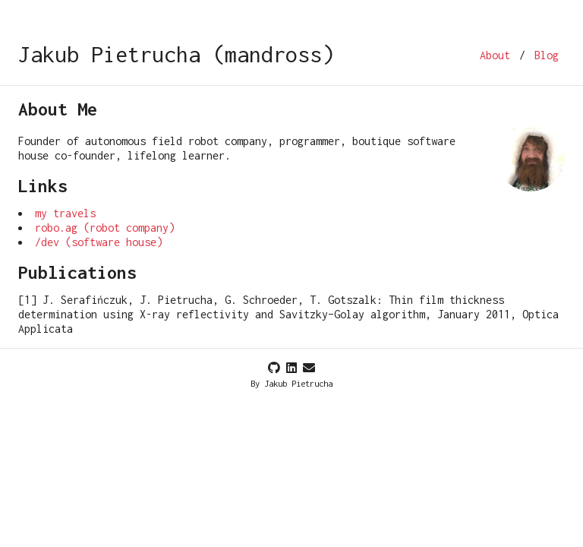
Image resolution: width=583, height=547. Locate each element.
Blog (546, 55)
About (495, 55)
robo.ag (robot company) (105, 227)
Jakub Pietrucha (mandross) (176, 54)
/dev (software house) (98, 242)
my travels (65, 213)
